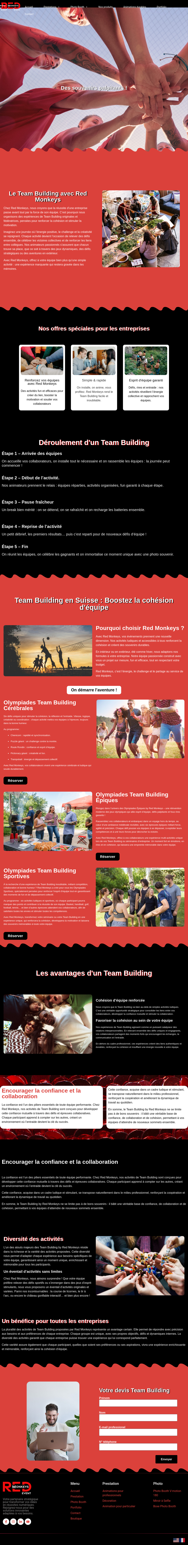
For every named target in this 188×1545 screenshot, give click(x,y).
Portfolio (161, 7)
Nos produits (105, 7)
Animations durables (134, 7)
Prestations (52, 7)
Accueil (29, 7)
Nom (150, 1412)
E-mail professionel (160, 1427)
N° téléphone (156, 1441)
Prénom (152, 1398)
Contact (29, 14)
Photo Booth (79, 7)
